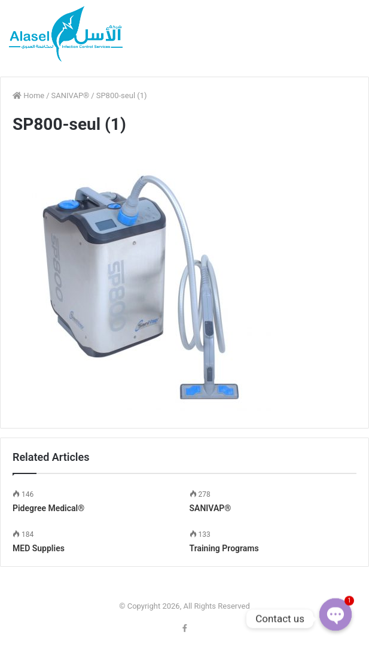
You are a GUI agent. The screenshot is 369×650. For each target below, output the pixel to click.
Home (28, 95)
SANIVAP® (70, 95)
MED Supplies (39, 548)
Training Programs (224, 548)
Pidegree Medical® (48, 508)
